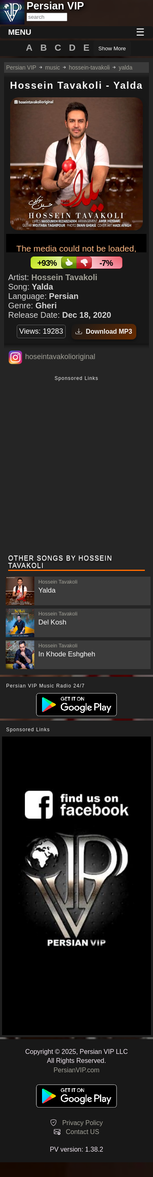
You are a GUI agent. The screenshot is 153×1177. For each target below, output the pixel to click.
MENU (19, 32)
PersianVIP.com (76, 1070)
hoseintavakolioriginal (60, 357)
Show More (112, 48)
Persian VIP (21, 67)
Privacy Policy (82, 1122)
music (52, 67)
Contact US (82, 1131)
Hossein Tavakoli (64, 277)
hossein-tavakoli (89, 67)
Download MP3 (103, 331)
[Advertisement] (76, 466)
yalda (125, 67)
